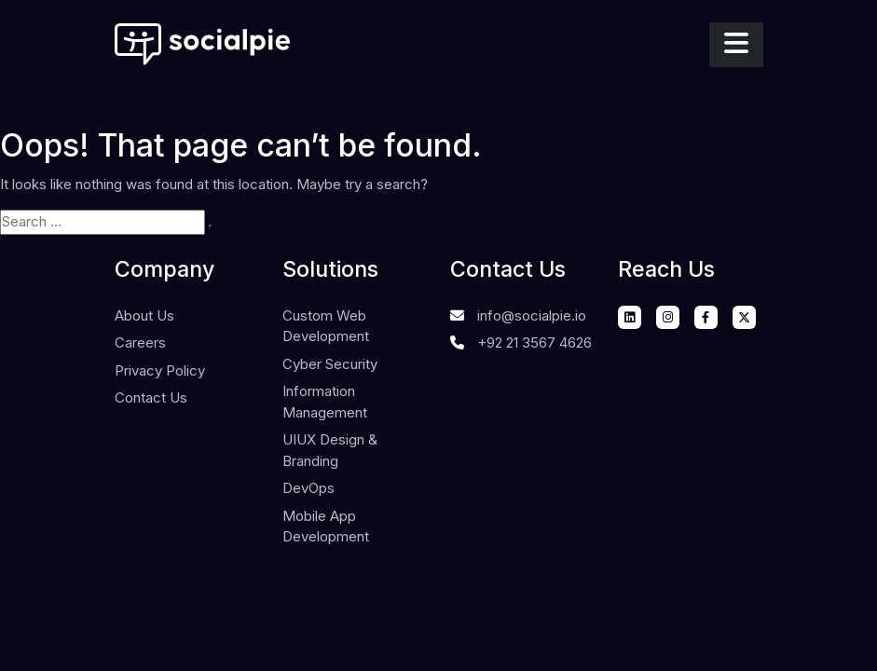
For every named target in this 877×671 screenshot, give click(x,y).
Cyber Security (329, 364)
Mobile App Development (325, 526)
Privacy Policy (160, 370)
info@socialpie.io (531, 315)
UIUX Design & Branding (329, 450)
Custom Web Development (325, 326)
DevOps (308, 488)
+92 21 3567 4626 (534, 342)
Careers (140, 342)
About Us (144, 315)
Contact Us (151, 397)
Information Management (324, 401)
